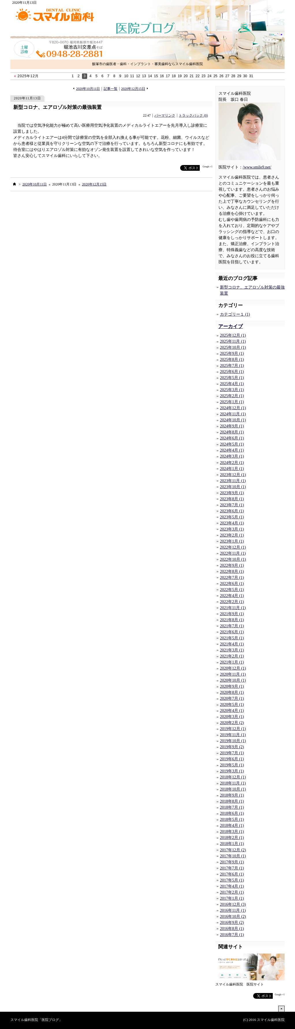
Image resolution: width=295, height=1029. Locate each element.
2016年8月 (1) (232, 928)
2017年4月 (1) (232, 886)
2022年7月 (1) (232, 577)
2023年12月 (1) (233, 475)
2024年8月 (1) (232, 432)
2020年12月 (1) (233, 668)
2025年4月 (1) (232, 384)
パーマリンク (164, 116)
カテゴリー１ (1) (235, 314)
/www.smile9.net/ (257, 167)
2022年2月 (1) (232, 602)
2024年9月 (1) (232, 426)
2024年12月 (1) (233, 408)
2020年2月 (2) (232, 723)
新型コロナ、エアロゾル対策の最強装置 (57, 107)
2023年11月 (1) (233, 481)
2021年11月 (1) (233, 608)
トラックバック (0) (193, 116)
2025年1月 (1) (232, 402)
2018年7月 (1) (232, 807)
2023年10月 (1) (233, 487)
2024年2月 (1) (232, 463)
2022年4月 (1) (232, 596)
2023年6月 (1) (232, 511)
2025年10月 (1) (233, 347)
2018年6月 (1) (232, 813)
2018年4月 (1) (232, 825)
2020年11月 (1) (233, 674)
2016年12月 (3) (233, 904)
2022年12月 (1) (233, 547)
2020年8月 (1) (232, 692)
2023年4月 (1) (232, 523)
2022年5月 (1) (232, 590)
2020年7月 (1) (232, 698)
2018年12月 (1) (233, 777)
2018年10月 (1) (233, 789)
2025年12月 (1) (233, 335)
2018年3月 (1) (232, 831)
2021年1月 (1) (232, 662)
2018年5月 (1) (232, 819)
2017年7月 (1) (232, 868)
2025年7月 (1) (232, 365)
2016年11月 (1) (233, 910)
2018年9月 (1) (232, 795)
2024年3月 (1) (232, 456)
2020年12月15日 (133, 89)
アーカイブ (230, 326)
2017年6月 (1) (232, 874)
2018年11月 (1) (233, 783)
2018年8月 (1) (232, 801)
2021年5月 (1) (232, 638)
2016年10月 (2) (233, 916)
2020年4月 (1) (232, 710)
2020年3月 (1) (232, 717)
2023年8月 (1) (232, 499)
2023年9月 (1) (232, 493)
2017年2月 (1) (232, 892)
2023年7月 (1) (232, 505)
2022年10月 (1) (233, 559)
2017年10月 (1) (233, 856)
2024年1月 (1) (232, 469)
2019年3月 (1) (232, 771)
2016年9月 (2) (232, 922)
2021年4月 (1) (232, 644)
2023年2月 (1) (232, 535)
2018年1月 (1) (232, 844)
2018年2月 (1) (232, 837)
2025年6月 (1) (232, 371)
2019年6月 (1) (232, 759)
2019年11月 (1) (233, 735)
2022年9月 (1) (232, 565)
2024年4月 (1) (232, 450)
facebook (169, 168)
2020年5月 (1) (232, 704)
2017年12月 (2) (233, 850)
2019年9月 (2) (232, 747)
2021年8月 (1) (232, 620)
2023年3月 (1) (232, 529)
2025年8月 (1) (232, 359)
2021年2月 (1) (232, 656)
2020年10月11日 (88, 89)
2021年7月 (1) (232, 626)
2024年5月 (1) (232, 444)
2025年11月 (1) (233, 341)
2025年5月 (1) (232, 378)
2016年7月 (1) (232, 935)
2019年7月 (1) (232, 753)
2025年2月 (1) (232, 396)
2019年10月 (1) (233, 741)
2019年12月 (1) (233, 729)
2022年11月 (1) (233, 553)
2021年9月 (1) (232, 614)
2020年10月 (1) (233, 680)
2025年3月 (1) (232, 390)
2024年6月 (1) (232, 438)
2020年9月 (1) (232, 686)
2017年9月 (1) (232, 862)
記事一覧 (110, 89)
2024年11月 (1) (233, 414)
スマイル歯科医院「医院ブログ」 (36, 1020)
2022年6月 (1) (232, 583)
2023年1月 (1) (232, 541)
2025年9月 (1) (232, 353)
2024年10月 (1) (233, 420)
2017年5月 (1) (232, 880)
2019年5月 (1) (232, 765)
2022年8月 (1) (232, 571)
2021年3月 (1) (232, 650)
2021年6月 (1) (232, 632)
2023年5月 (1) (232, 517)
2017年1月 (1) (232, 898)
